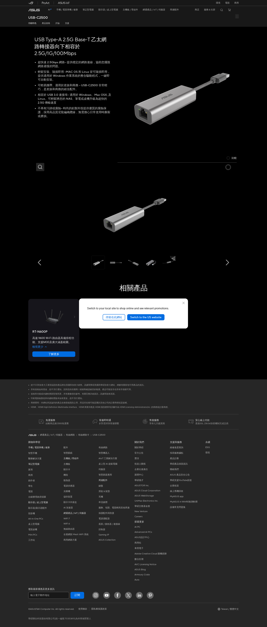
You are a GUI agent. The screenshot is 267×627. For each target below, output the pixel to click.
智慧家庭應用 (105, 474)
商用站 (138, 542)
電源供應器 (69, 486)
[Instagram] (95, 595)
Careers (139, 516)
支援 (67, 23)
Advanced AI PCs (143, 532)
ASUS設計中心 (142, 537)
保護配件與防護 (106, 513)
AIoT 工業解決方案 (108, 458)
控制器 (102, 529)
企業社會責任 (141, 469)
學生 (30, 486)
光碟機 (67, 491)
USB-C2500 (38, 18)
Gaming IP (104, 534)
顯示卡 (67, 469)
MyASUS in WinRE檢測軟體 (184, 501)
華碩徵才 (139, 480)
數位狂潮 (139, 559)
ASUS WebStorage (144, 495)
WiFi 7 (67, 518)
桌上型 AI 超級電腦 (108, 464)
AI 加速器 (68, 507)
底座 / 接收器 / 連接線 (109, 524)
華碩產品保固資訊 (179, 464)
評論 (58, 23)
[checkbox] (232, 158)
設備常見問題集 (177, 507)
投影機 (31, 513)
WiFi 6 (67, 523)
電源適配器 (104, 518)
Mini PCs (32, 534)
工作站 (31, 540)
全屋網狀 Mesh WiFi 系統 (76, 534)
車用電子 (139, 548)
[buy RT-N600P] (40, 331)
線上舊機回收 (176, 491)
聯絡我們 (174, 469)
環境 (218, 3)
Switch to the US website (145, 317)
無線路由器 (69, 529)
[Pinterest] (150, 595)
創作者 (31, 480)
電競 (30, 491)
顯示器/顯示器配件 (37, 508)
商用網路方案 (70, 540)
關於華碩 (139, 447)
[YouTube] (106, 595)
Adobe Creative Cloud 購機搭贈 (151, 553)
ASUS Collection (107, 540)
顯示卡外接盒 (70, 502)
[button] (227, 3)
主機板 (67, 464)
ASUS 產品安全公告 (180, 474)
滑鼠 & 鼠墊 (104, 491)
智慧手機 (32, 453)
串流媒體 (103, 502)
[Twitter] (128, 595)
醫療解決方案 (35, 458)
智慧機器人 (104, 453)
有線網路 (103, 447)
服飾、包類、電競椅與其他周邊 (114, 507)
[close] (183, 302)
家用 (30, 469)
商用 (30, 475)
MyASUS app (177, 496)
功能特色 (32, 23)
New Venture (141, 511)
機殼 (66, 475)
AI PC (137, 527)
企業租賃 (174, 485)
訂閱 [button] (77, 595)
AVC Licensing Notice (145, 564)
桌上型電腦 (33, 524)
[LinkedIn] (139, 595)
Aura (137, 579)
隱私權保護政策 (99, 609)
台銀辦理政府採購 (37, 497)
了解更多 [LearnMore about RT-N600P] (53, 354)
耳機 (101, 496)
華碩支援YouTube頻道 (181, 480)
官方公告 (139, 453)
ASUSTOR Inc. (142, 485)
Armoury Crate (142, 574)
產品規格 (46, 23)
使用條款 (82, 609)
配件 (66, 447)
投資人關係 (140, 464)
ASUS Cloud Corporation (147, 490)
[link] (34, 10)
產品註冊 (174, 458)
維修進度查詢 (176, 447)
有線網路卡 (83, 435)
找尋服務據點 (176, 453)
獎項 (137, 458)
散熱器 (67, 480)
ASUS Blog (140, 569)
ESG (207, 447)
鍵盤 (101, 486)
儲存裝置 (68, 496)
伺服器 (102, 469)
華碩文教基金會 (142, 506)
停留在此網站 (114, 317)
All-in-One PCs (35, 518)
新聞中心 (139, 474)
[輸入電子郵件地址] (48, 595)
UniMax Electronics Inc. (146, 501)
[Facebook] (117, 595)
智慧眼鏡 (68, 453)
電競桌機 (32, 529)
